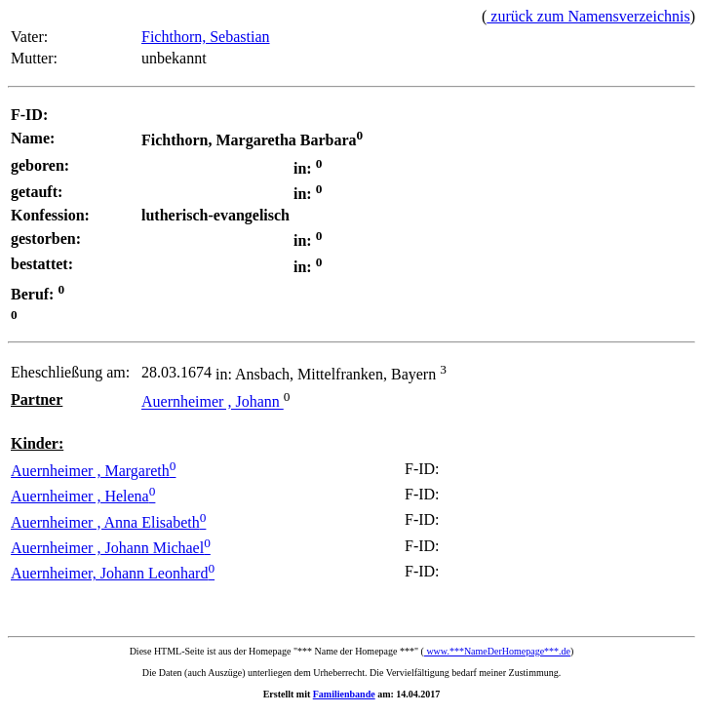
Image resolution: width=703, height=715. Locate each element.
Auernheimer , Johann (212, 402)
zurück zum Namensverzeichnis (588, 16)
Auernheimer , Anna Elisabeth (108, 522)
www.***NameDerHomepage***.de (497, 651)
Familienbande (344, 694)
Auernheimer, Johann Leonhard (113, 573)
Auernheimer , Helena (83, 496)
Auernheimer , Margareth (93, 470)
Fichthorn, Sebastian (205, 36)
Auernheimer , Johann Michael (111, 547)
